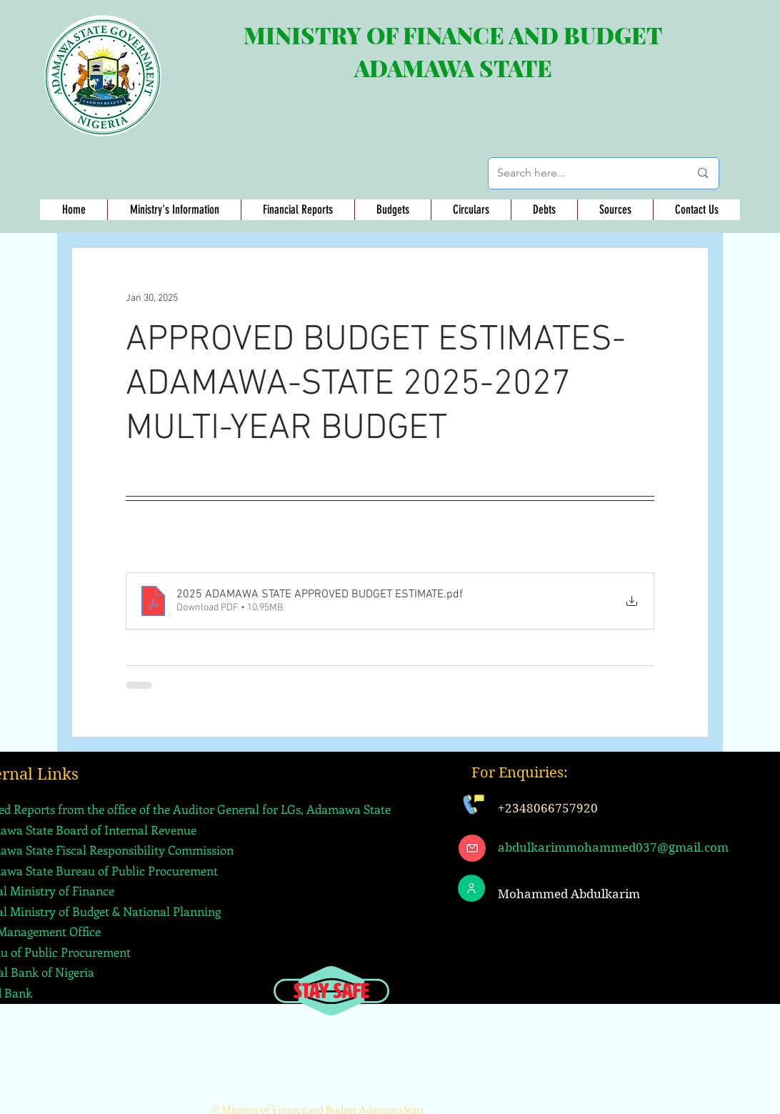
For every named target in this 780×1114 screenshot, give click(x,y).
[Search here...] (582, 173)
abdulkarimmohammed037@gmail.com (613, 847)
